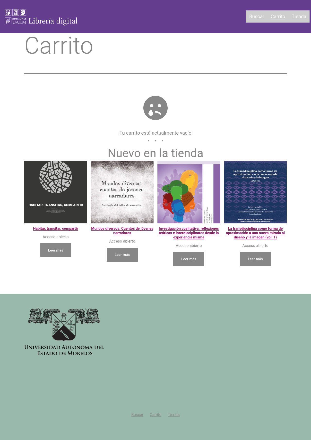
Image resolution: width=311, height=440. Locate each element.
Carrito (278, 16)
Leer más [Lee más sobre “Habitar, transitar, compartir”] (55, 250)
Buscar (256, 16)
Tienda (299, 16)
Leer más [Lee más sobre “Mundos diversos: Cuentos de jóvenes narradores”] (122, 254)
